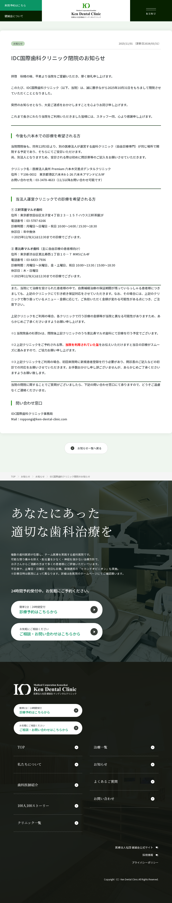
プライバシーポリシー (145, 860)
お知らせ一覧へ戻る (90, 448)
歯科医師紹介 (28, 784)
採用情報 (150, 853)
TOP (21, 748)
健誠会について (14, 16)
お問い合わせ (104, 798)
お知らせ (100, 764)
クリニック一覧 (29, 821)
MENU (151, 11)
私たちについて (30, 764)
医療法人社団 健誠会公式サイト (136, 845)
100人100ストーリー (34, 804)
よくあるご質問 (106, 781)
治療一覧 (100, 748)
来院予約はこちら (15, 5)
